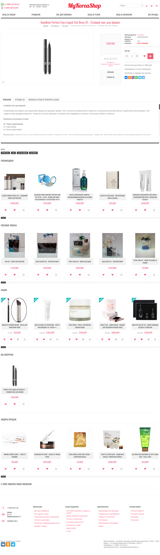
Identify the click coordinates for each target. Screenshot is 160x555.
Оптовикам (103, 520)
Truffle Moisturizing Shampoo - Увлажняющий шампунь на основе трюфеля (80, 197)
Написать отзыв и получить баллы (110, 65)
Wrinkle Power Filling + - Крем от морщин (15, 455)
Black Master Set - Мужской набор (47, 261)
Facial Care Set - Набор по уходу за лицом (145, 261)
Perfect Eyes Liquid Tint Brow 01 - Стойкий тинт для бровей (15, 390)
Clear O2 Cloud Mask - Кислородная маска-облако (112, 196)
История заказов (137, 514)
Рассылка (134, 520)
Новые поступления (107, 517)
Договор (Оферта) (41, 511)
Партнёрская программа (108, 523)
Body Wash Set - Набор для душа (80, 261)
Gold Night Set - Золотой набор (112, 261)
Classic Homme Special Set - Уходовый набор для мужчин (14, 196)
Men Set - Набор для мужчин (14, 261)
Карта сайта (71, 528)
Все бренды (153, 14)
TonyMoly (140, 35)
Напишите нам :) (12, 521)
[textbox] (132, 5)
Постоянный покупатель (146, 5)
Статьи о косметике (74, 519)
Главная (45, 26)
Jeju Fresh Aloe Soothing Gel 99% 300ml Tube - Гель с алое (145, 455)
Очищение (36, 14)
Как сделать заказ (41, 514)
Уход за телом (94, 14)
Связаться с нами (73, 525)
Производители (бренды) (109, 511)
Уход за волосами (124, 14)
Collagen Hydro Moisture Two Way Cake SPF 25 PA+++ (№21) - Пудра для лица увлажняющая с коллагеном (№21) (47, 197)
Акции (101, 526)
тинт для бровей (22, 153)
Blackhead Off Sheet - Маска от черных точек (47, 455)
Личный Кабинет (137, 511)
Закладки (134, 517)
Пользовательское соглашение (46, 517)
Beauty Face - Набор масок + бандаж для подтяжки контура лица (112, 326)
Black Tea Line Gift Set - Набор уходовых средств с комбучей (145, 326)
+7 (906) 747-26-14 (11, 4)
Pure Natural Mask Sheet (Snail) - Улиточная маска (80, 455)
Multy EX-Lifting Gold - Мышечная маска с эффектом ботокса (112, 455)
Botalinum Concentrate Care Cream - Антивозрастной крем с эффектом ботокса (145, 197)
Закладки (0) (151, 5)
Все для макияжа (64, 14)
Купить (5, 210)
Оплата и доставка (41, 520)
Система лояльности (74, 522)
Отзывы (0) (110, 77)
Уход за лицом (8, 14)
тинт (13, 153)
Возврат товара (40, 526)
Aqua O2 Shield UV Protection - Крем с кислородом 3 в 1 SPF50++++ (47, 326)
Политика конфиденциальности (47, 523)
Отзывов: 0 (110, 62)
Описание (110, 72)
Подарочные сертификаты (109, 514)
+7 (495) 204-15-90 (10, 8)
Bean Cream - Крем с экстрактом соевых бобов (80, 326)
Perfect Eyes (5, 153)
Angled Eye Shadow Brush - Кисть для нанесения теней (14, 326)
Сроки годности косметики (77, 516)
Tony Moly (65, 26)
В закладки (145, 56)
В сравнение (18, 339)
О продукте (23, 210)
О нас (68, 531)
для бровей (33, 153)
